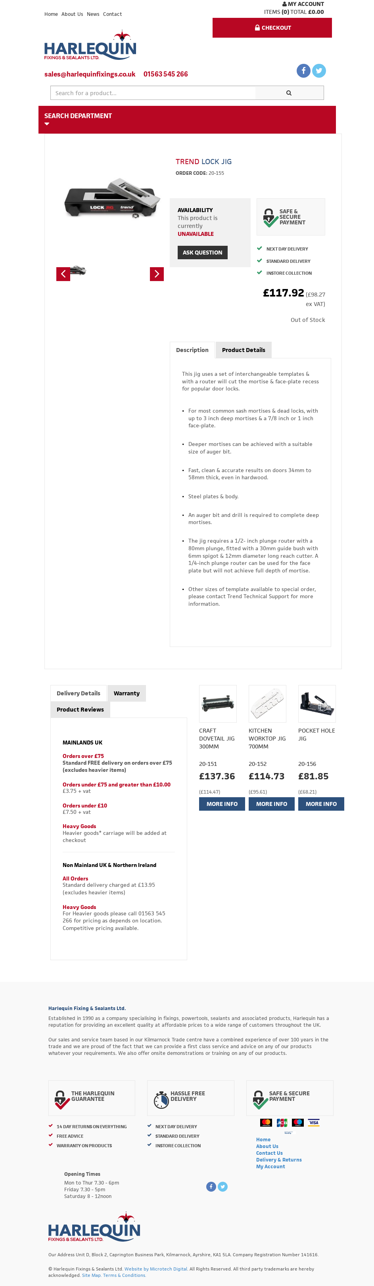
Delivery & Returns (279, 1159)
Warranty (127, 693)
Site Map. (92, 1275)
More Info (222, 804)
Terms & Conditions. (124, 1275)
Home (51, 14)
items (272, 11)
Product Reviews (80, 709)
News (93, 14)
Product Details (243, 350)
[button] (63, 274)
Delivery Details (78, 693)
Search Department (78, 119)
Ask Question (202, 252)
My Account (303, 4)
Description (192, 350)
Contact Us (269, 1153)
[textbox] (153, 93)
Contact (112, 14)
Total (298, 11)
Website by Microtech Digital (156, 1269)
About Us (72, 14)
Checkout (273, 27)
